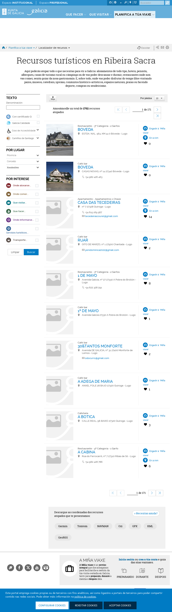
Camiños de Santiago (20, 138)
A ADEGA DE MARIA (95, 381)
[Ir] (138, 110)
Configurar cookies (52, 605)
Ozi (120, 526)
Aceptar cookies (120, 605)
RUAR (83, 240)
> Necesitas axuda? (146, 513)
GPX (134, 526)
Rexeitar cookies (86, 605)
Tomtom (82, 526)
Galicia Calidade (21, 123)
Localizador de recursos (54, 47)
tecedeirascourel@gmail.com (101, 216)
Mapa (53, 98)
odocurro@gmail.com (97, 358)
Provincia (11, 155)
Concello (11, 161)
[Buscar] (151, 3)
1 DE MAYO (87, 275)
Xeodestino (13, 167)
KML (150, 526)
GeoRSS (63, 537)
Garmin (62, 526)
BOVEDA (85, 129)
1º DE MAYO (88, 310)
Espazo (17, 2)
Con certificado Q (22, 116)
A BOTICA (86, 416)
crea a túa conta (148, 559)
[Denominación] (23, 107)
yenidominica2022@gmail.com (102, 250)
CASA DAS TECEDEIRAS (99, 202)
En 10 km (153, 138)
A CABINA (86, 452)
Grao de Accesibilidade (21, 131)
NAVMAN (103, 526)
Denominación (14, 102)
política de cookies (85, 597)
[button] (145, 48)
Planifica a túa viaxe (22, 47)
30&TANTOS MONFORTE (100, 346)
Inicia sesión (126, 559)
